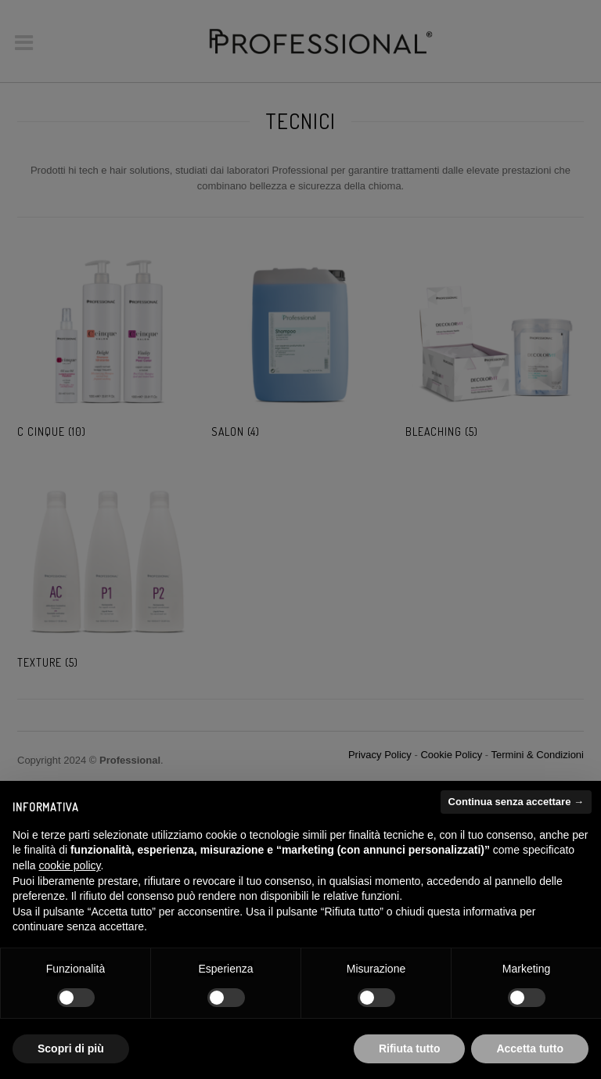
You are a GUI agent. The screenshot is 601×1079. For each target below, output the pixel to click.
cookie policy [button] (69, 865)
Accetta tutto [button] (529, 1048)
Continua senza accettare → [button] (516, 801)
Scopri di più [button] (71, 1048)
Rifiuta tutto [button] (410, 1048)
